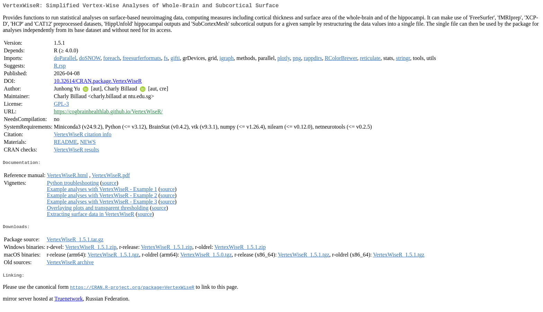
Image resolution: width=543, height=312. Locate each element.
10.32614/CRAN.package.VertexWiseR (98, 82)
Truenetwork (68, 303)
